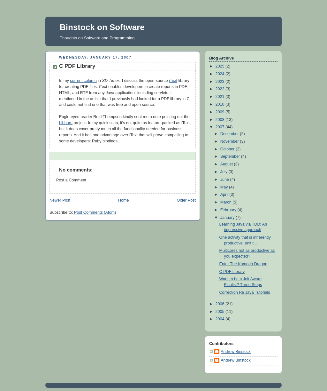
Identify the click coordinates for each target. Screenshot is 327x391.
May (224, 187)
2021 (221, 96)
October (228, 149)
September (230, 156)
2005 (221, 311)
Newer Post (59, 200)
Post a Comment (71, 180)
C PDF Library (77, 66)
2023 (221, 81)
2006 (221, 304)
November (230, 141)
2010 (221, 104)
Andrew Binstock (236, 351)
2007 (221, 127)
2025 (221, 66)
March (226, 202)
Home (123, 200)
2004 (221, 319)
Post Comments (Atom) (95, 212)
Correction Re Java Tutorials (244, 292)
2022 (221, 89)
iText (173, 80)
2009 (221, 112)
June (225, 179)
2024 (221, 74)
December (230, 134)
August (227, 164)
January (228, 217)
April (225, 194)
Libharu (65, 123)
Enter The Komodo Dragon (243, 264)
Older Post (186, 200)
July (224, 172)
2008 (221, 119)
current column (83, 80)
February (229, 210)
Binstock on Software (102, 27)
